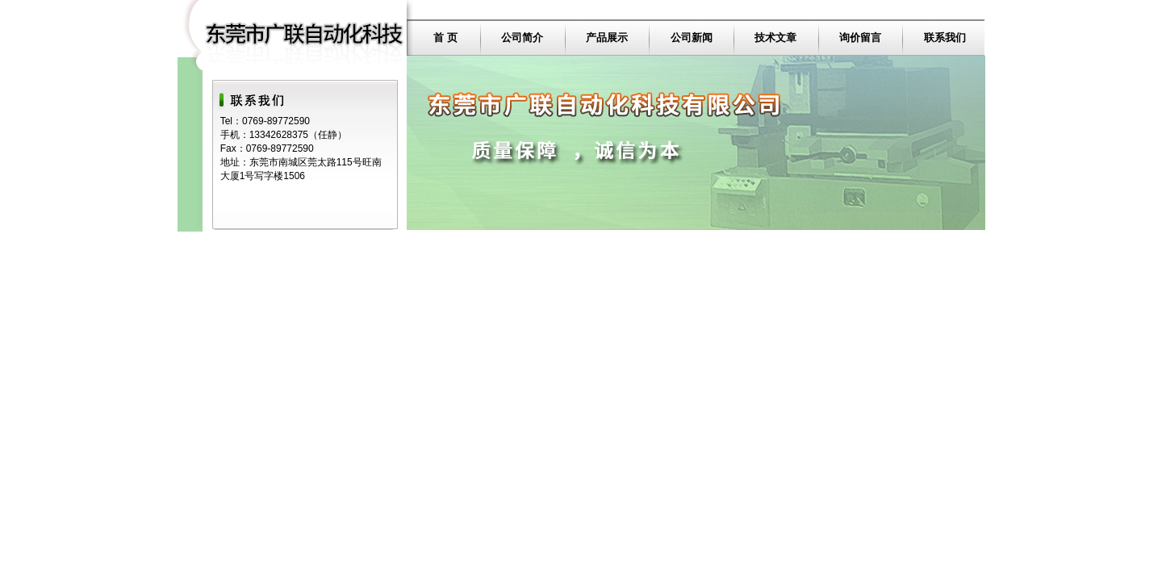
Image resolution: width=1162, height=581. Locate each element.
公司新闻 (692, 37)
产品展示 (607, 37)
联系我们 (945, 37)
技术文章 (775, 37)
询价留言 (860, 37)
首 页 (445, 37)
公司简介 (522, 37)
